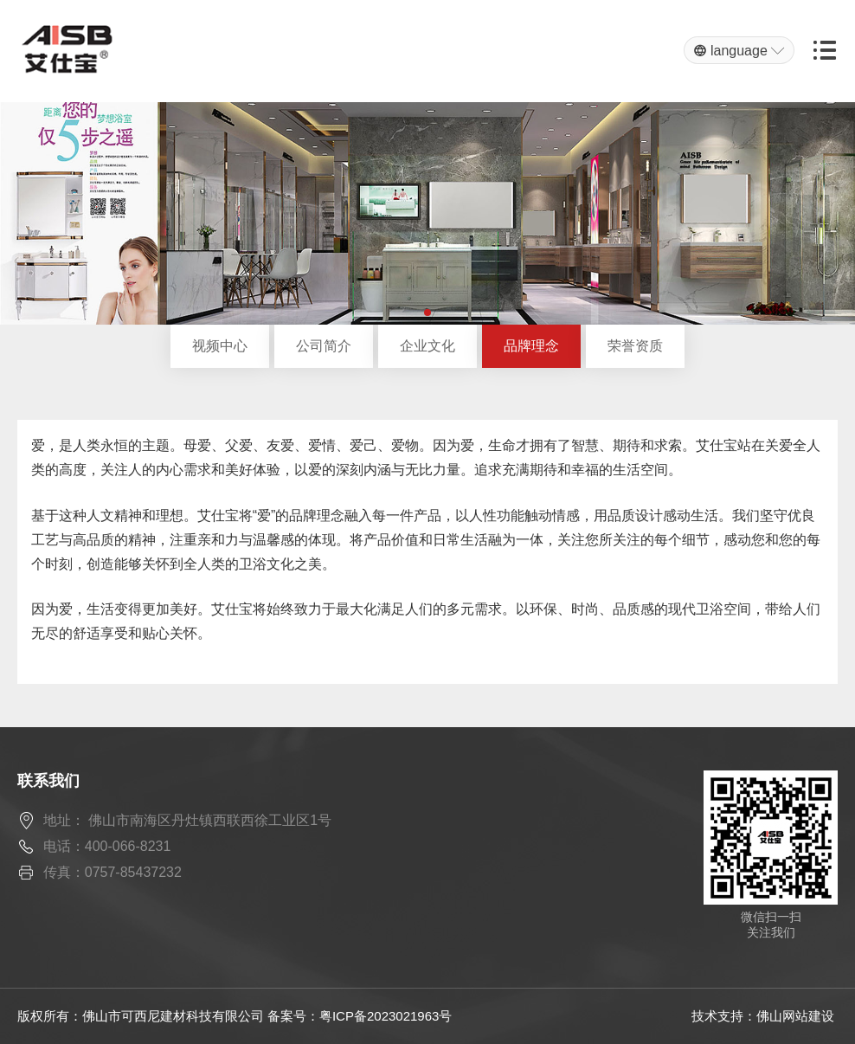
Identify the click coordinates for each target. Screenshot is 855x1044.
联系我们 (48, 780)
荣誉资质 (635, 345)
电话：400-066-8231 (107, 846)
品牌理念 (531, 345)
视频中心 (220, 345)
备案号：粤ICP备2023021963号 (359, 1016)
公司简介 (323, 345)
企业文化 (427, 345)
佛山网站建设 (795, 1016)
